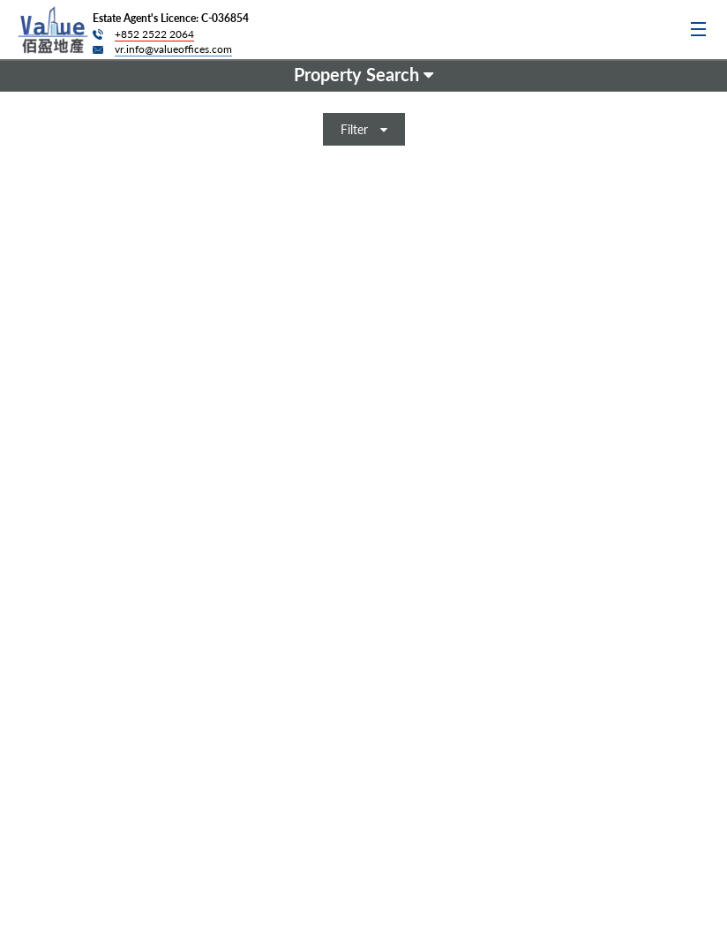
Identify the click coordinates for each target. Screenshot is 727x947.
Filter (364, 129)
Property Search (363, 74)
